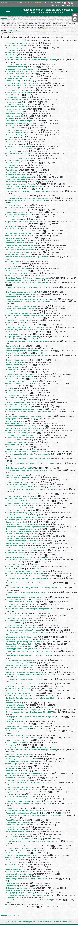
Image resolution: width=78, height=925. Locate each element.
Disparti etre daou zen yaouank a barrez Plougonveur (25, 327)
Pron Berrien (10, 219)
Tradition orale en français (53, 3)
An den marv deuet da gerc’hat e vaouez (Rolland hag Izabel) (28, 282)
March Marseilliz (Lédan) (15, 646)
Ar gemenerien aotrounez (15, 243)
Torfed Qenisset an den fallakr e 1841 (19, 468)
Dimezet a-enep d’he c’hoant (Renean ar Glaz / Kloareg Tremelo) (29, 412)
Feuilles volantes (16, 3)
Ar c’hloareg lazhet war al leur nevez (19, 759)
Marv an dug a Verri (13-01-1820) (18, 778)
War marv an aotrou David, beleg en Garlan (21, 637)
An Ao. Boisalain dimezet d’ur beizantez (20, 250)
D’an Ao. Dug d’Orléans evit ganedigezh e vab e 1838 (25, 513)
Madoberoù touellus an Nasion (17, 224)
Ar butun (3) (10, 125)
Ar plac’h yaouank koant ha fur (17, 163)
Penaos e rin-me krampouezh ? (17, 381)
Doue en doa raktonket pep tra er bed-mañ (21, 294)
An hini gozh (10, 118)
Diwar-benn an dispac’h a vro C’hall (18, 320)
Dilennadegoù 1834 (13, 440)
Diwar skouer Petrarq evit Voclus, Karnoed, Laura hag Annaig (28, 278)
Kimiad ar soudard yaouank (16, 907)
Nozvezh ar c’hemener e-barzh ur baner (20, 78)
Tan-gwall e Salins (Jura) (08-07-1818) (19, 557)
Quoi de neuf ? (11, 922)
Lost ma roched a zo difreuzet (16, 106)
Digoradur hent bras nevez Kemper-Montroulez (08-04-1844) (27, 592)
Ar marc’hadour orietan (14, 172)
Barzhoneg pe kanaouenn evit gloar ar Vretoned (23, 649)
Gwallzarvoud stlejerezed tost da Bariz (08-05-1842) (24, 541)
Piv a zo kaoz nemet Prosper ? (17, 400)
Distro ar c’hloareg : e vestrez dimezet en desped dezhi (25, 315)
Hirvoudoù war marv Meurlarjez (17, 625)
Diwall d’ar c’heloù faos (14, 724)
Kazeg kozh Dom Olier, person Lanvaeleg (21, 245)
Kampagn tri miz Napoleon (15, 705)
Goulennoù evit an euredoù (15, 74)
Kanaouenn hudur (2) (13, 102)
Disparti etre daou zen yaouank (17, 618)
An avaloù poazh (12, 97)
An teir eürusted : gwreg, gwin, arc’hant (20, 158)
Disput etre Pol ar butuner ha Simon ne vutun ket (23, 222)
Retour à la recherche (10, 18)
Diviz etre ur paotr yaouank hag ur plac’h (20, 247)
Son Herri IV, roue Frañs (14, 238)
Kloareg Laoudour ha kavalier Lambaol (20, 308)
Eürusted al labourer (13, 161)
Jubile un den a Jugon (14, 740)
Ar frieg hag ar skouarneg (15, 362)
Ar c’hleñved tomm (12, 168)
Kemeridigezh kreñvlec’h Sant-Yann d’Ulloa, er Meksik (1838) (28, 841)
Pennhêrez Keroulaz (13, 372)
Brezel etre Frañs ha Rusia (15, 515)
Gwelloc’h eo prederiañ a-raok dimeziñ (19, 789)
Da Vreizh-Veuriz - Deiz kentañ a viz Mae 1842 (22, 484)
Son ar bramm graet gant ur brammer (19, 48)
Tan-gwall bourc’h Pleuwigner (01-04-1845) (21, 644)
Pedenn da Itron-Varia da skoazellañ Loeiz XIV (22, 813)
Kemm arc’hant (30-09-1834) (16, 496)
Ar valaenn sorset (12, 369)
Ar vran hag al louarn (13, 613)
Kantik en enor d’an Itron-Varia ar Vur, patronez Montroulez (27, 527)
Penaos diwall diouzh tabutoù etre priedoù (21, 616)
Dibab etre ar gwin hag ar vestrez (18, 130)
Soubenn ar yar (11, 827)
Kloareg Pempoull (12, 764)
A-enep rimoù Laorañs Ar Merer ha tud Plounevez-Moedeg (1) (28, 454)
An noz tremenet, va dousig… (16, 46)
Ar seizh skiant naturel (14, 703)
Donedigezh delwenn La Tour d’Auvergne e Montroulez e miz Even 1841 (32, 489)
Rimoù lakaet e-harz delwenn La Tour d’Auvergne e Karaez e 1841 (29, 470)
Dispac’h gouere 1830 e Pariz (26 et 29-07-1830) (23, 374)
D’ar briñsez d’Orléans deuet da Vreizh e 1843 (22, 571)
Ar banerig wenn (12, 226)
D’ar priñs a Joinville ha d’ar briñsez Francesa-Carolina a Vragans (29, 583)
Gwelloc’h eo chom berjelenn (16, 179)
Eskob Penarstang (12, 390)
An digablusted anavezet (15, 552)
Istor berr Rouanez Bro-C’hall (16, 538)
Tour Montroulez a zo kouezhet (17, 639)
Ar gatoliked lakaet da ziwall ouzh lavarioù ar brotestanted (26, 559)
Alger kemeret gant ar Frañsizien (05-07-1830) (22, 726)
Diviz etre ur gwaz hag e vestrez (17, 735)
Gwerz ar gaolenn (12, 386)
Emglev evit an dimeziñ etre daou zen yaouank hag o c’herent (28, 200)
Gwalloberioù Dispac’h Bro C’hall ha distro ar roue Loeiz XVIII (28, 731)
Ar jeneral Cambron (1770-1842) (17, 482)
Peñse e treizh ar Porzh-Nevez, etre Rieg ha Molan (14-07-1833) (29, 656)
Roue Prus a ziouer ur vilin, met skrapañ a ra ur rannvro (26, 895)
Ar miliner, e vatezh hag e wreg (17, 313)
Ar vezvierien (10, 850)
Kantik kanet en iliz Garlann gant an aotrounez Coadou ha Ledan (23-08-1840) (34, 815)
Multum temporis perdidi (14, 116)
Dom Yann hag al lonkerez (15, 405)
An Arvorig (9, 353)
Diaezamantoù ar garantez (15, 196)
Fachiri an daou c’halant (14, 139)
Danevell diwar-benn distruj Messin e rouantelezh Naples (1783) (29, 900)
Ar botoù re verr (11, 151)
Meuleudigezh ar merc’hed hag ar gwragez (21, 536)
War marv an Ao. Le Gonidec (16, 433)
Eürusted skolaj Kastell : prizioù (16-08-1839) (22, 498)
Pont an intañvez (12, 264)
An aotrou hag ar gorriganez (16, 442)
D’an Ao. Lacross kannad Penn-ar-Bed (19, 529)
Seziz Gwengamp (12, 883)
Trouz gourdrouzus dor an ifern (17, 423)
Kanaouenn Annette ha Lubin (16, 109)
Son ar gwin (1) (11, 165)
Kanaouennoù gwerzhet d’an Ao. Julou (20, 555)
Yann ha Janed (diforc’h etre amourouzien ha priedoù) (25, 351)
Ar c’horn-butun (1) (12, 271)
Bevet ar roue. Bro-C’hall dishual (17, 240)
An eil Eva (9, 322)
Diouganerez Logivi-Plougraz (16, 104)
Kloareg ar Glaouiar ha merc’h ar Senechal (21, 383)
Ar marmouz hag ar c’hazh (15, 149)
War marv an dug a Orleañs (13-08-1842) (20, 508)
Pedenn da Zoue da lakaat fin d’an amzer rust (22, 597)
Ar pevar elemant (12, 862)
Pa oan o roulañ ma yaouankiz (17, 210)
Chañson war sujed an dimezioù (17, 796)
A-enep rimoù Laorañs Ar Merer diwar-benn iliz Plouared (26, 451)
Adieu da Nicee (11, 275)
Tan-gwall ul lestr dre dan (15, 545)
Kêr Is (8, 904)
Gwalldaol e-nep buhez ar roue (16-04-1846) (22, 602)
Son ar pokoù (11, 775)
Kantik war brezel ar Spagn (15, 721)
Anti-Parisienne (11, 860)
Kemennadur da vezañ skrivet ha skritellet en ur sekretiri (26, 430)
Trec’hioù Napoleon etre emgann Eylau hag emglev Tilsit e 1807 (29, 712)
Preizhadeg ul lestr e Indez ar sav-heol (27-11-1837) (24, 679)
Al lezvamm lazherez (13, 808)
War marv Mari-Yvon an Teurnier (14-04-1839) (22, 437)
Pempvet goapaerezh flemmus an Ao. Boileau (22, 337)
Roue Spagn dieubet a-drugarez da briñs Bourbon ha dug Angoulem (30, 717)
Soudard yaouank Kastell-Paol (17, 534)
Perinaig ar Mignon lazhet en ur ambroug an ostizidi (24, 198)
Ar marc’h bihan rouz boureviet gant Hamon (21, 154)
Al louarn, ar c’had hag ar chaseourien (19, 135)
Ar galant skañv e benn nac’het (17, 273)
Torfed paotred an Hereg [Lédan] (17, 670)
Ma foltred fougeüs (12, 261)
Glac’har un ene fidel (13, 229)
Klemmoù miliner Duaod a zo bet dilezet (20, 212)
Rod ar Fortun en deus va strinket (18, 311)
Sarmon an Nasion (12, 207)
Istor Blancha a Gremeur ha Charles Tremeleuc (23, 630)
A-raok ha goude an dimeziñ (16, 156)
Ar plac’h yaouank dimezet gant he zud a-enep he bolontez (27, 257)
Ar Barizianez (11, 379)
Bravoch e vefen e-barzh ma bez (17, 360)
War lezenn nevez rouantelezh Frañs (19, 123)
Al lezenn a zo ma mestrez (15, 175)
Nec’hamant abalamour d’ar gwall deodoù (21, 332)
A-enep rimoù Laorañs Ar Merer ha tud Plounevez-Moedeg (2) (28, 458)
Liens (20, 922)
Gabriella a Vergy (12, 346)
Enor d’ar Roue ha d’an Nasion (17, 64)
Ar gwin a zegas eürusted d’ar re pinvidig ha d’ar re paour (26, 879)
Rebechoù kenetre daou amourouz (18, 252)
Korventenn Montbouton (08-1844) (18, 689)
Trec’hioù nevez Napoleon (15, 707)
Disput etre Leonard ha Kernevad (18, 822)
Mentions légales (66, 922)
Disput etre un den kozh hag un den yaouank (22, 85)
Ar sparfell (9, 137)
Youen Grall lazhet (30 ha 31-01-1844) (19, 686)
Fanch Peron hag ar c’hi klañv (16, 505)
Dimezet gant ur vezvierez (15, 90)
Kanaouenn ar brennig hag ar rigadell (19, 231)
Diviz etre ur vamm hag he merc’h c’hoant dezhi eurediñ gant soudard (31, 60)
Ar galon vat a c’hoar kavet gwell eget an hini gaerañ (24, 416)
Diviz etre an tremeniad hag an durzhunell (21, 888)
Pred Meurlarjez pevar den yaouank (19, 233)
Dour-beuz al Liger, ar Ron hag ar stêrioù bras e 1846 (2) (26, 642)
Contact (46, 922)
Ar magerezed (11, 745)
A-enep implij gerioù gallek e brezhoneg (20, 893)
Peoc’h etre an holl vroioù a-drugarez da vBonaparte (24, 773)
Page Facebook (75, 19)
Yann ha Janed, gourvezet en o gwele (19, 874)
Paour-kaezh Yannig (13, 205)
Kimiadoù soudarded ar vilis (16, 67)
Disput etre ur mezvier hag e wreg (18, 801)
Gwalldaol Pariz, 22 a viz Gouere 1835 (19, 665)
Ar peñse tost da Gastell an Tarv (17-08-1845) (22, 691)
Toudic (8, 95)
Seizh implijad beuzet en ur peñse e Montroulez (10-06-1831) (28, 517)
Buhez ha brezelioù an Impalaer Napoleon (21, 660)
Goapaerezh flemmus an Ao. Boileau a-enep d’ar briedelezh (27, 341)
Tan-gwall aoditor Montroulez (16, 857)
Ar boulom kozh (11, 266)
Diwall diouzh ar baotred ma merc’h (18, 146)
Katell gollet (10, 794)
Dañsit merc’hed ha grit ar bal (16, 43)
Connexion (56, 5)
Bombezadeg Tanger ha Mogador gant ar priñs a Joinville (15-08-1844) (31, 698)
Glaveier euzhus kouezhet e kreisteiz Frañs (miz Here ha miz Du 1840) (31, 674)
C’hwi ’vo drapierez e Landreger (17, 268)
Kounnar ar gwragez (13, 747)
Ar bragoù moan (12, 599)
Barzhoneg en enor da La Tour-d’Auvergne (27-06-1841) (26, 548)
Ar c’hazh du (10, 144)
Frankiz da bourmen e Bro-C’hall (17, 132)
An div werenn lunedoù (14, 447)
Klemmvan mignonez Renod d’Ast (18, 280)
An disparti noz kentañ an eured (17, 832)
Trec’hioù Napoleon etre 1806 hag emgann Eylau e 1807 (26, 710)
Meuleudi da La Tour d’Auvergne (17, 477)
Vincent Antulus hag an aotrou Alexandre (20, 184)
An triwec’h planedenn (14, 766)
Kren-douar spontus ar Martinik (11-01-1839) (22, 667)
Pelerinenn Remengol (14, 869)
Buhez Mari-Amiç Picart (14, 562)
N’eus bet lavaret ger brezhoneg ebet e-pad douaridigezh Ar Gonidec (30, 609)
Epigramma (10, 367)
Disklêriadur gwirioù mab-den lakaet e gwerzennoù (24, 186)
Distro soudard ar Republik (15, 780)
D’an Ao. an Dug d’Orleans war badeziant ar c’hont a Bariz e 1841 (29, 463)
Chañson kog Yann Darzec (15, 825)
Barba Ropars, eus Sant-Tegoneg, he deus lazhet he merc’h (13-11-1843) (32, 588)
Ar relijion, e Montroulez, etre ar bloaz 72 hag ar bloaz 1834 (27, 632)
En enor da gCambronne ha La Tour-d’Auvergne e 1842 (26, 503)
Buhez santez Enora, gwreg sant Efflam (20, 761)
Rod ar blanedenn (12, 170)
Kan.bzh (4, 3)
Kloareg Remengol (12, 867)
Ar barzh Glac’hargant (14, 365)
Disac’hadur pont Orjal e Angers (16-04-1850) (22, 855)
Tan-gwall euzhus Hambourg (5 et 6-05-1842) (22, 543)
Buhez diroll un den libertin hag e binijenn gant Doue (24, 810)
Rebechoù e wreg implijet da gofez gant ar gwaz (23, 402)
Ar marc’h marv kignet (14, 114)
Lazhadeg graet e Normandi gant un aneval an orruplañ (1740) (28, 803)
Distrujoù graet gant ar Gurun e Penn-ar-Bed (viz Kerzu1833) (27, 651)
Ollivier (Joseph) (13, 30)
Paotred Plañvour (12, 820)
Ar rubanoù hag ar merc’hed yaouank (19, 177)
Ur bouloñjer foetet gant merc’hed (18, 742)
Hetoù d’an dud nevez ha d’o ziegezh (19, 121)
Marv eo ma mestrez (13, 254)
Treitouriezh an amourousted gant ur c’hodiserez (23, 846)
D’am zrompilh (11, 421)
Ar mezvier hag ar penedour (16, 395)
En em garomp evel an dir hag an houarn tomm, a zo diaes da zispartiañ (32, 301)
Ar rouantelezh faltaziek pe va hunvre (19, 325)
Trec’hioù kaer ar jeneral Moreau (17, 728)
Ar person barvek (12, 771)
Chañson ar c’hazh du (14, 829)
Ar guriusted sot (11, 142)
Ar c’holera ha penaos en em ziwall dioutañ (21, 520)
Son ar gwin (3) (11, 50)
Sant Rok (9, 339)
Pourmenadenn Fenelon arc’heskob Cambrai (22, 531)
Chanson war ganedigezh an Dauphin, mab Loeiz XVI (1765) (27, 782)
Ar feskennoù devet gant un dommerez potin (22, 627)
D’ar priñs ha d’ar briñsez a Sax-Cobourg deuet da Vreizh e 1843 (29, 578)
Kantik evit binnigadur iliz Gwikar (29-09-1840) (22, 524)
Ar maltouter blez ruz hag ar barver (18, 407)
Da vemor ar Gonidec (13, 606)
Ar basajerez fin (11, 768)
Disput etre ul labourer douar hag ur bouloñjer (22, 792)
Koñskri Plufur (11, 564)
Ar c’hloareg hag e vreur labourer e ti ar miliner (22, 71)
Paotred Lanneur (12, 876)
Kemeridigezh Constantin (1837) (17, 839)
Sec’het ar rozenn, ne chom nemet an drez (21, 83)
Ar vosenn (9, 388)
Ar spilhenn (10, 398)
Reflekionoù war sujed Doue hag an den (20, 426)
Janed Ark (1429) (12, 475)
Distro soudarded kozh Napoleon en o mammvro (23, 501)
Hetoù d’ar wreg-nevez (14, 111)
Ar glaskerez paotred (13, 334)
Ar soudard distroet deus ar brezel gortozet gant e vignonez (27, 355)
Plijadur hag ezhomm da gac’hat (17, 99)
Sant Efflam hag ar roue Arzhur (17, 834)
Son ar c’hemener (12, 757)
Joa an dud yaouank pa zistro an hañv (19, 799)
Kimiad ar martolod (13, 444)
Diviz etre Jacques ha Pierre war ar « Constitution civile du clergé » (30, 191)
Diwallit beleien (11, 55)
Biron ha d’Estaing (12, 57)
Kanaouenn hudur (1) (13, 81)
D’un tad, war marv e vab (15, 510)
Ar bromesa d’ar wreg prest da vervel (19, 318)
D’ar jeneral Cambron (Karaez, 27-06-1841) (21, 480)
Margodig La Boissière (14, 419)
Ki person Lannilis (12, 53)
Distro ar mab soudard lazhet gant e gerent (21, 550)
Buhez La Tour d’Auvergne (15, 663)
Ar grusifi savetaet (12, 836)
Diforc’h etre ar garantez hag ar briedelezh (21, 292)
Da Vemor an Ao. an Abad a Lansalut (19, 604)
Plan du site (54, 922)
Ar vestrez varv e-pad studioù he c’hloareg (21, 306)
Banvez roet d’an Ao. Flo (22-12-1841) (19, 487)
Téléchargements (29, 922)
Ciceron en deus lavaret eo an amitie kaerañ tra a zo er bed (27, 287)
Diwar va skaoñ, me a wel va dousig (19, 92)
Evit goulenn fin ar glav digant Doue (18, 693)
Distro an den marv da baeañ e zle (18, 787)
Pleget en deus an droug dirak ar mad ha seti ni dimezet (26, 299)
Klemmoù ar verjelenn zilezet (16, 348)
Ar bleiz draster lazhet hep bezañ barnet (20, 409)
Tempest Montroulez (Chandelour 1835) (20, 428)
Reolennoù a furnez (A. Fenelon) (17, 696)
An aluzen (9, 569)
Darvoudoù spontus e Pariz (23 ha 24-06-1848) (23, 738)
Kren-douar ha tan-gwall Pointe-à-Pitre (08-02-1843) (24, 574)
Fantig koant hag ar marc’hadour (17, 330)
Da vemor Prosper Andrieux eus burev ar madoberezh (25, 494)
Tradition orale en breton (33, 3)
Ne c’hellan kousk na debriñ (16, 182)
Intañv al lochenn (12, 449)
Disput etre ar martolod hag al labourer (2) (21, 69)
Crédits (39, 922)
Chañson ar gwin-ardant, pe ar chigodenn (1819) (23, 848)
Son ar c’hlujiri (11, 128)
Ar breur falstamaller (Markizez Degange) (20, 435)
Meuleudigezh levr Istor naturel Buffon (19, 754)
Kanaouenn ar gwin (13, 189)
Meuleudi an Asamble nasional (17, 236)
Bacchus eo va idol (13, 393)
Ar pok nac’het (11, 297)
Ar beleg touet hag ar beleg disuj (17, 76)
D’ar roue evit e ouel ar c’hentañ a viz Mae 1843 (23, 566)
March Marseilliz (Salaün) (15, 88)
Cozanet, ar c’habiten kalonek (16, 522)
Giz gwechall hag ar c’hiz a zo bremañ (19, 376)
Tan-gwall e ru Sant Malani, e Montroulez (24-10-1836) (25, 672)
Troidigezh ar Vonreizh (14, 890)
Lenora (8, 623)
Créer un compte (69, 5)
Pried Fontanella (12, 886)
